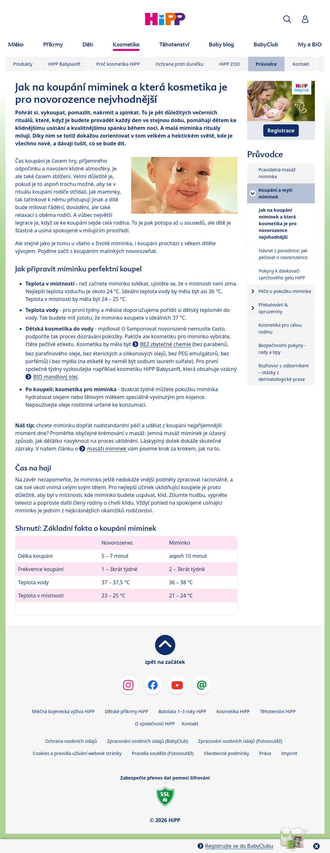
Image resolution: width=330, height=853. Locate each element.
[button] (287, 19)
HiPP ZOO (229, 64)
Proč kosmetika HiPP (118, 64)
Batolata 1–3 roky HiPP (182, 711)
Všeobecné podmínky (226, 753)
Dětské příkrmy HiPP (126, 711)
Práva (265, 753)
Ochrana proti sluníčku (179, 64)
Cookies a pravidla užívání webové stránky (77, 753)
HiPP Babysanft (64, 64)
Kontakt (301, 64)
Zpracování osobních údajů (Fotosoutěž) (240, 741)
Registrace (281, 130)
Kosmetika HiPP (233, 711)
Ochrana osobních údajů (71, 741)
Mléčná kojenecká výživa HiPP (63, 711)
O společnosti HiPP (155, 724)
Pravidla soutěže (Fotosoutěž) (163, 753)
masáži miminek (107, 448)
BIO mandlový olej (55, 376)
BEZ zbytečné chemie (165, 344)
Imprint (289, 753)
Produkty (22, 64)
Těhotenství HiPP (278, 711)
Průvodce (266, 64)
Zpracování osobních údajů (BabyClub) (147, 741)
